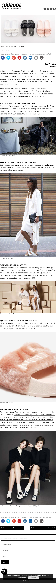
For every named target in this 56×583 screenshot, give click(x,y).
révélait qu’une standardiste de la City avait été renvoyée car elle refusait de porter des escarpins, (26, 419)
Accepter (33, 577)
